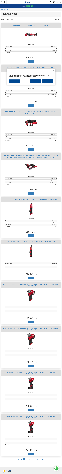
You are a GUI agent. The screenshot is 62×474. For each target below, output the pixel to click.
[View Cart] (60, 2)
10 (43, 459)
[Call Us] (50, 2)
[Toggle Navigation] (1, 2)
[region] (31, 77)
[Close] (53, 71)
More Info (31, 61)
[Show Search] (5, 2)
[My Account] (57, 2)
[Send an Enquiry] (53, 2)
